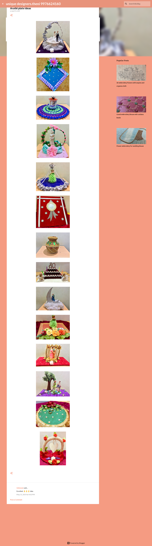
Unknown (19, 488)
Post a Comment (16, 500)
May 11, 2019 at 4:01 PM (25, 494)
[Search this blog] (139, 3)
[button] (11, 15)
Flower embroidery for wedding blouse (130, 146)
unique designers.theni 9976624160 (33, 4)
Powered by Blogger (76, 543)
